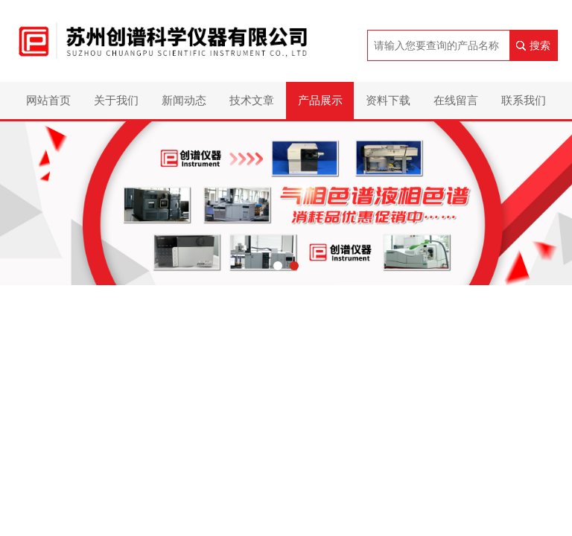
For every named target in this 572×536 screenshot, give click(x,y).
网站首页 (48, 100)
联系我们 (523, 100)
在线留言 (455, 100)
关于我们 (116, 100)
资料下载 (388, 100)
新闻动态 (184, 100)
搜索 (540, 45)
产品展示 (320, 100)
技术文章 (251, 100)
